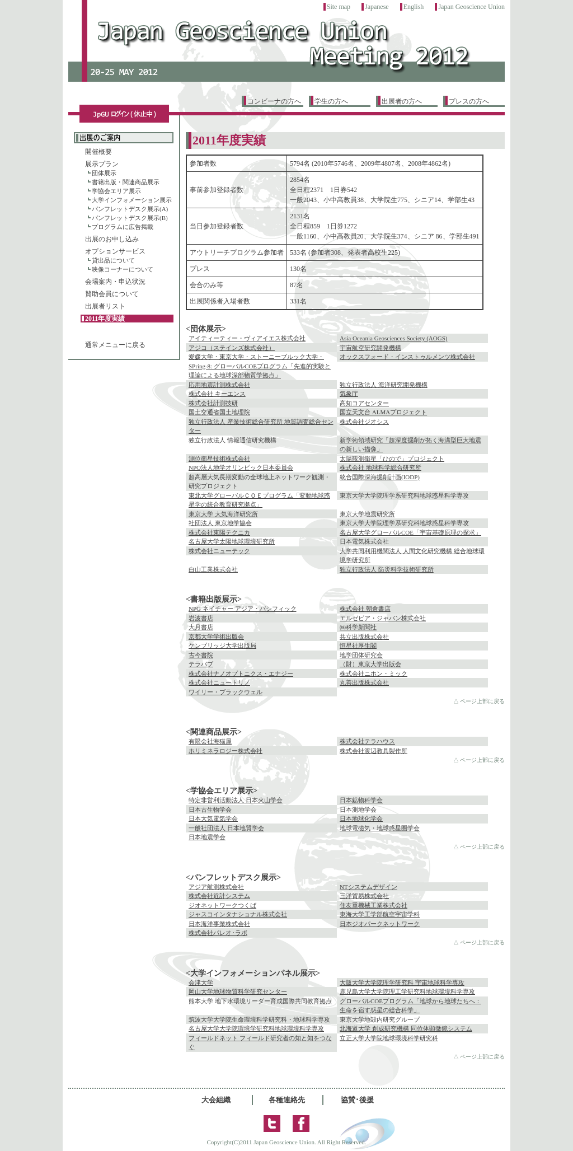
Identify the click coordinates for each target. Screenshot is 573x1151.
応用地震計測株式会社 (219, 384)
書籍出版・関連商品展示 (125, 182)
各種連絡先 (287, 1100)
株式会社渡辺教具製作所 (373, 750)
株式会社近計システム (219, 895)
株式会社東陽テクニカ (219, 532)
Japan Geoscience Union (471, 7)
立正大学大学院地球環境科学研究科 (389, 1038)
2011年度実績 (105, 318)
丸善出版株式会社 (364, 682)
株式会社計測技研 (213, 403)
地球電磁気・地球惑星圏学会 (380, 828)
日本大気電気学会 (213, 818)
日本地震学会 (207, 837)
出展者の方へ (402, 101)
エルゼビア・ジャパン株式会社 (383, 618)
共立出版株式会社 (364, 636)
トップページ (286, 51)
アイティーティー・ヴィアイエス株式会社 (247, 338)
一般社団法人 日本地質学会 (226, 828)
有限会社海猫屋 (210, 741)
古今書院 (201, 655)
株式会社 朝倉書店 (365, 608)
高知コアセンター (364, 403)
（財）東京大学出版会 (370, 664)
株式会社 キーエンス (217, 393)
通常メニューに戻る (115, 345)
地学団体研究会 (361, 655)
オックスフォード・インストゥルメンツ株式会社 (407, 356)
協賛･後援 (357, 1100)
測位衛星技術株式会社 (219, 458)
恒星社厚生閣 (358, 645)
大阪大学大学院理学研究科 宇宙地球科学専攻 (402, 982)
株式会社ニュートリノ (219, 682)
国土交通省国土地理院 (219, 412)
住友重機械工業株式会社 (373, 905)
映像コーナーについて (122, 269)
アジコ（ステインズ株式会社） (232, 347)
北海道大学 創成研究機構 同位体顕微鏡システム (406, 1028)
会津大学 (201, 982)
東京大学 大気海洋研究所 (223, 514)
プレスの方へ (469, 101)
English (413, 7)
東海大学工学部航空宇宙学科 (380, 914)
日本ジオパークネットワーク (380, 923)
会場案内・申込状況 (115, 282)
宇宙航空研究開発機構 (370, 347)
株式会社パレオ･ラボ (218, 932)
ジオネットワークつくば (222, 905)
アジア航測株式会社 (216, 886)
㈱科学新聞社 (358, 627)
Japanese (377, 7)
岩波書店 (201, 618)
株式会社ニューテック (219, 551)
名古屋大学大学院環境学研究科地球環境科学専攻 (256, 1028)
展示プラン (102, 164)
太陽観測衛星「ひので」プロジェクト (392, 458)
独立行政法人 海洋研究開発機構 (384, 384)
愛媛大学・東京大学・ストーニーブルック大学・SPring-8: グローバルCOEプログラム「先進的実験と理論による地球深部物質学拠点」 (260, 365)
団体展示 (104, 173)
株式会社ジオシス (364, 421)
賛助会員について (112, 294)
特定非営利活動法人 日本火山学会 (236, 800)
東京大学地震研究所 (367, 514)
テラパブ (201, 664)
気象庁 (349, 393)
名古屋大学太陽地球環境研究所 (232, 541)
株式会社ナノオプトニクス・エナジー (241, 673)
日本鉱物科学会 (361, 800)
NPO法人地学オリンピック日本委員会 (241, 467)
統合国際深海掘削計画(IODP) (380, 477)
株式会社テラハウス (367, 741)
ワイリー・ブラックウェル (225, 692)
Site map (338, 7)
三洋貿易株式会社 (364, 895)
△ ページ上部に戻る (479, 701)
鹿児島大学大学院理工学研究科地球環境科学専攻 (407, 991)
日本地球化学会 (361, 818)
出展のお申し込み (112, 239)
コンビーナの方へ (274, 101)
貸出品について (113, 260)
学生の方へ (331, 101)
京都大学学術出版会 (216, 636)
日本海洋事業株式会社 (219, 923)
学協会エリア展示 (116, 191)
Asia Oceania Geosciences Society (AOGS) (393, 338)
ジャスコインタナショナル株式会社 (238, 914)
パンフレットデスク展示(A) (130, 208)
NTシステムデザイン (368, 886)
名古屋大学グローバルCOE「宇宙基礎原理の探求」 (410, 532)
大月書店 (201, 627)
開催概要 (98, 152)
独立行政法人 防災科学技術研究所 (387, 569)
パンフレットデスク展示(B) (130, 217)
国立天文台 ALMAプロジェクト (383, 412)
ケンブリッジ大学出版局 (222, 645)
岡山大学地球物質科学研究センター (238, 991)
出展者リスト (105, 306)
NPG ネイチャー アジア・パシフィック (243, 608)
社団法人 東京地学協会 (220, 523)
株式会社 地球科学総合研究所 (380, 467)
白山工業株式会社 (213, 569)
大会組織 (216, 1100)
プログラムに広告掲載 (122, 226)
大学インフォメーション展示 (132, 199)
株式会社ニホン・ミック (373, 673)
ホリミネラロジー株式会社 (225, 750)
